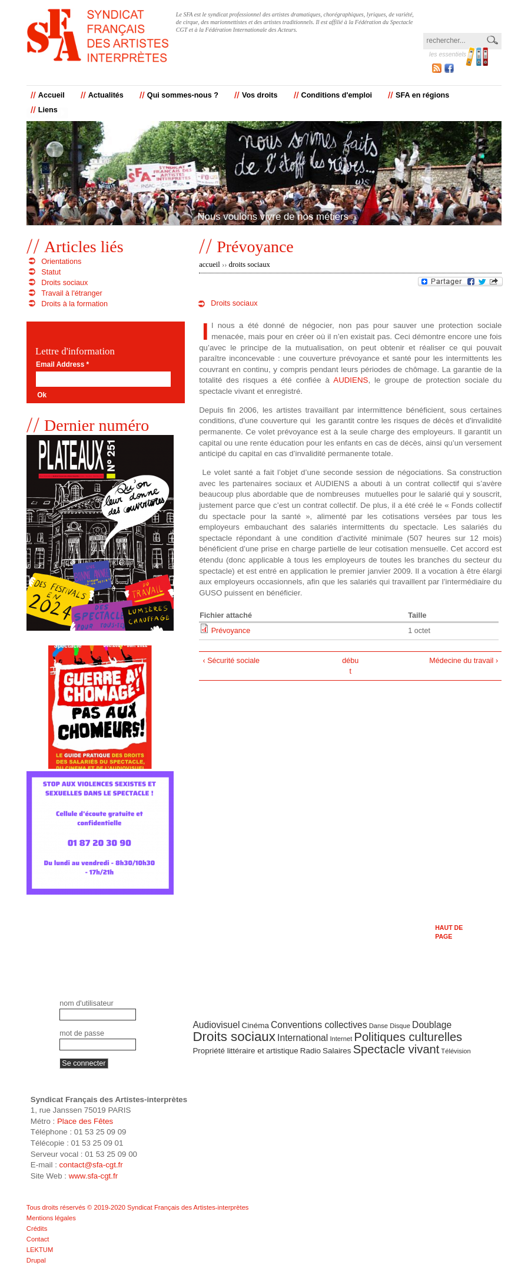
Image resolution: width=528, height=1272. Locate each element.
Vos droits (260, 95)
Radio (310, 1050)
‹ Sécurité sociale (231, 661)
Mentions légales (51, 1217)
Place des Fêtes (85, 1121)
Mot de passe (81, 1033)
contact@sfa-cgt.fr (91, 1164)
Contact (37, 1239)
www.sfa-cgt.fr (93, 1175)
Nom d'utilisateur (86, 1003)
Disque (400, 1025)
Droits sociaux (249, 264)
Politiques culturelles (408, 1036)
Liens (48, 110)
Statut (51, 272)
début (350, 666)
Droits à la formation (74, 304)
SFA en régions (422, 95)
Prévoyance (231, 631)
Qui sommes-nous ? (182, 95)
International (302, 1038)
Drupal (36, 1260)
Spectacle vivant (396, 1049)
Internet (341, 1038)
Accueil (51, 95)
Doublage (431, 1025)
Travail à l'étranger (71, 293)
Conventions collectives (319, 1025)
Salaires (337, 1050)
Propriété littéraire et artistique (245, 1050)
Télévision (455, 1051)
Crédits (36, 1228)
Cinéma (255, 1025)
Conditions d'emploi (337, 95)
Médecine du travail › (463, 661)
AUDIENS (350, 380)
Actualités (106, 95)
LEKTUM (39, 1249)
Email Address (62, 365)
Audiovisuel (216, 1025)
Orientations (61, 261)
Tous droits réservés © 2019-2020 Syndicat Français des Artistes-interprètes (137, 1207)
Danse (378, 1025)
